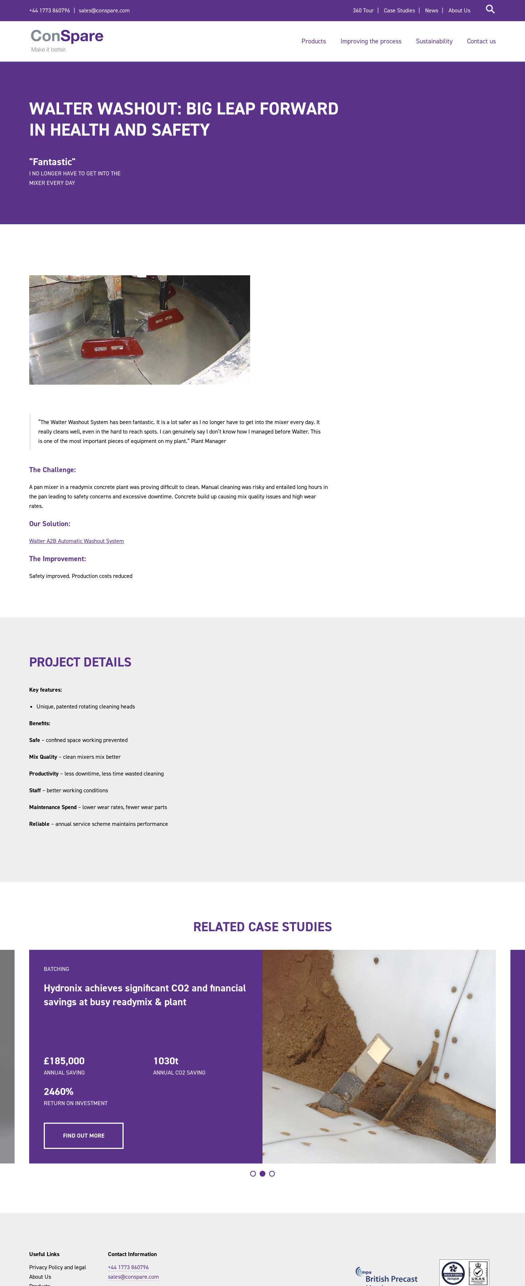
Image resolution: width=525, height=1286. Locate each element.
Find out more (84, 1135)
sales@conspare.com (104, 10)
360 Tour (363, 10)
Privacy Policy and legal (57, 1267)
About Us (459, 10)
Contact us (481, 41)
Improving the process (371, 41)
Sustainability (434, 41)
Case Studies (399, 10)
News (431, 10)
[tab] (253, 1174)
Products (314, 41)
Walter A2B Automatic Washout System (76, 541)
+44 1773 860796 (49, 10)
